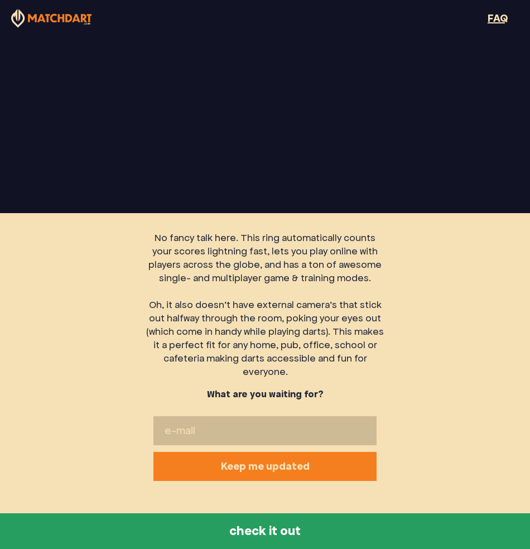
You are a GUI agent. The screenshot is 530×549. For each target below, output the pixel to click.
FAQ (498, 18)
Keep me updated (265, 469)
